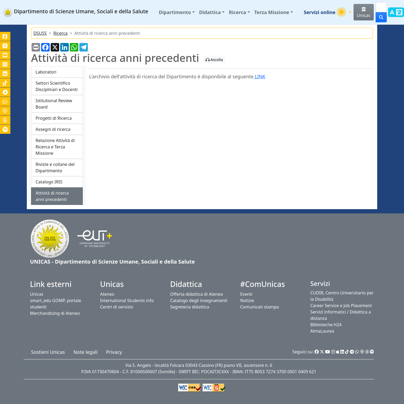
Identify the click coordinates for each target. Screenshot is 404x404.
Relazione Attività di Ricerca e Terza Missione (55, 146)
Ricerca (60, 33)
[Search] (381, 7)
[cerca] (381, 17)
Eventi (246, 294)
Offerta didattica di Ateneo (196, 294)
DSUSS (40, 33)
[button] (177, 12)
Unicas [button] (363, 12)
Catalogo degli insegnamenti (198, 300)
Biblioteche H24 (326, 325)
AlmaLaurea (322, 331)
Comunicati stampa (259, 307)
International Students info (127, 300)
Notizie (247, 300)
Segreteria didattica (189, 307)
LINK (259, 76)
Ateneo (107, 294)
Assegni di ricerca (53, 129)
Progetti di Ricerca (54, 118)
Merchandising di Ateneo (55, 313)
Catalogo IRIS (49, 182)
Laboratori (46, 72)
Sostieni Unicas (48, 352)
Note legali (85, 352)
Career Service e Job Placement (341, 305)
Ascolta (214, 59)
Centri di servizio (116, 307)
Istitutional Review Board (54, 104)
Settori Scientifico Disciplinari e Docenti (57, 86)
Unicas (36, 294)
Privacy (114, 352)
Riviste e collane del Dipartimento (55, 167)
